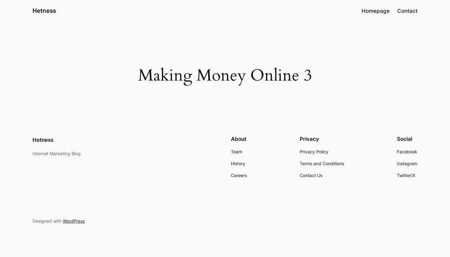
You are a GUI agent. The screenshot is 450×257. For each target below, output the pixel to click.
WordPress (74, 221)
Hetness (44, 10)
